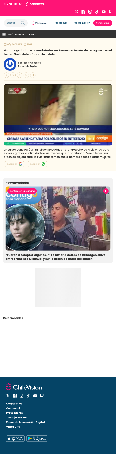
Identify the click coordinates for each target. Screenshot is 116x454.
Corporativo (14, 403)
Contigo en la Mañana (22, 191)
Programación (82, 22)
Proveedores (14, 413)
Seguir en (14, 164)
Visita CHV (13, 427)
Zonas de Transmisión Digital (25, 422)
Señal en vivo (102, 22)
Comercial (13, 408)
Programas (61, 22)
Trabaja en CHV (16, 417)
